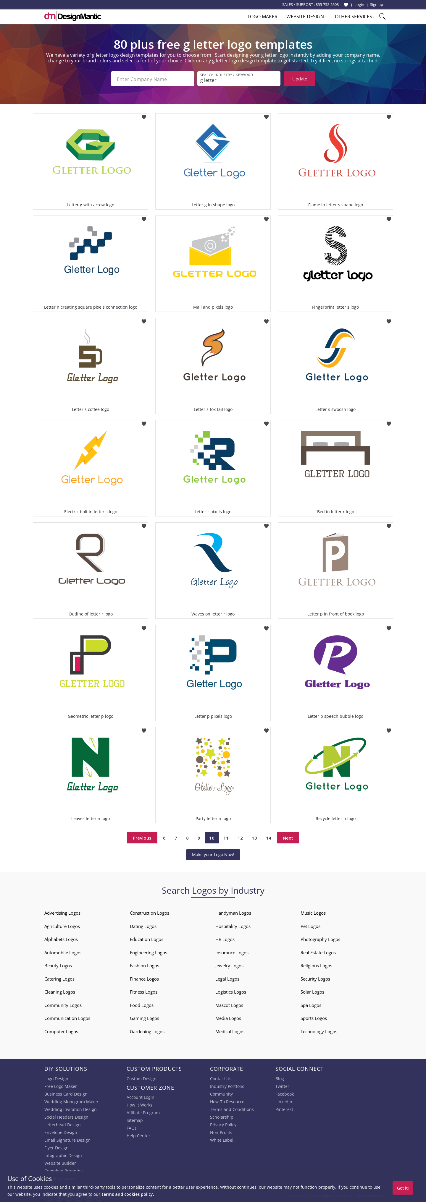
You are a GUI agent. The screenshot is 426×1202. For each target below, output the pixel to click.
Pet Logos (310, 926)
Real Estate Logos (318, 952)
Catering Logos (59, 978)
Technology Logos (319, 1031)
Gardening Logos (147, 1031)
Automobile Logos (62, 952)
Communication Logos (67, 1017)
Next (288, 837)
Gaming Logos (144, 1017)
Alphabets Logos (61, 939)
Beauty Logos (58, 965)
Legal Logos (227, 978)
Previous (142, 837)
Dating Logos (143, 926)
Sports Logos (314, 1017)
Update (299, 79)
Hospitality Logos (233, 926)
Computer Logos (61, 1031)
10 (211, 837)
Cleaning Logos (59, 991)
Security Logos (315, 978)
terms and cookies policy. (127, 1194)
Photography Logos (320, 939)
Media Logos (228, 1017)
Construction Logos (149, 912)
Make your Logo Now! (213, 854)
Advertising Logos (62, 912)
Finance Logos (144, 978)
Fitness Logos (143, 991)
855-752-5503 (327, 4)
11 (226, 837)
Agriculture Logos (62, 926)
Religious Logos (316, 965)
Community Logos (63, 1004)
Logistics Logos (230, 991)
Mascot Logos (229, 1004)
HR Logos (225, 939)
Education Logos (146, 939)
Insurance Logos (231, 952)
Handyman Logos (233, 912)
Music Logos (313, 912)
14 (268, 837)
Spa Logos (311, 1004)
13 (254, 837)
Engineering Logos (148, 952)
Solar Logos (312, 991)
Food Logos (142, 1004)
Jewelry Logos (229, 965)
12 (240, 837)
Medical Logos (229, 1031)
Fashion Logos (144, 965)
